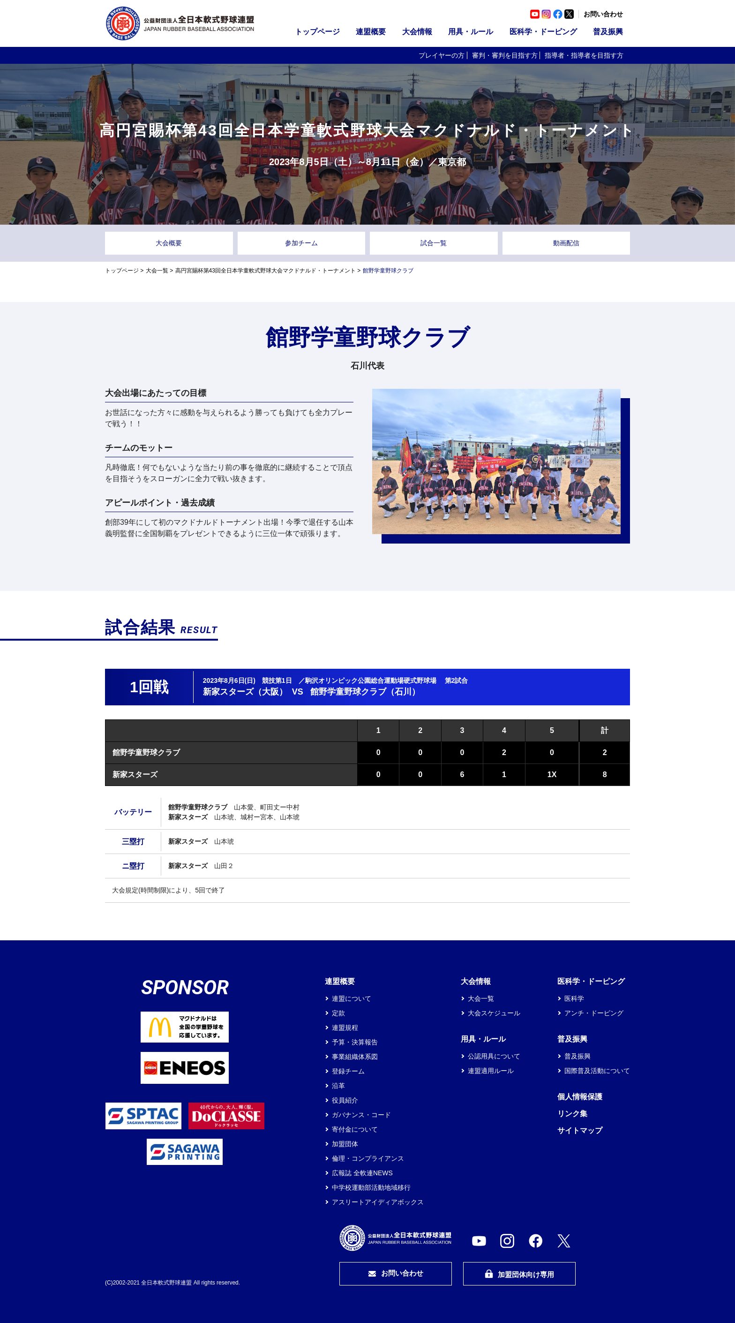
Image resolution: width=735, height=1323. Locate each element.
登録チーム (348, 1071)
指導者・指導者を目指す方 (584, 55)
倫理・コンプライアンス (368, 1158)
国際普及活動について (597, 1070)
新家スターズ (135, 775)
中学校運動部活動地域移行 (371, 1187)
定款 (338, 1013)
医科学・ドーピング (543, 32)
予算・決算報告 (355, 1042)
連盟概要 (371, 32)
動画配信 (566, 243)
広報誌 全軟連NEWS (362, 1173)
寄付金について (355, 1129)
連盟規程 (345, 1027)
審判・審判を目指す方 (505, 55)
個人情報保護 (579, 1097)
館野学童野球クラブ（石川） (365, 691)
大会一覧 (157, 270)
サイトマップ (579, 1130)
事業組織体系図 (355, 1056)
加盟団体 (345, 1144)
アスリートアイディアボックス (378, 1202)
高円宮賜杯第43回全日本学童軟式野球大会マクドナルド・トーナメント (265, 270)
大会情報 (417, 32)
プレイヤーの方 (442, 55)
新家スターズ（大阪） (245, 691)
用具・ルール (470, 32)
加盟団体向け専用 (519, 1274)
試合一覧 (433, 243)
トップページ (317, 32)
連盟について (351, 998)
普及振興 (608, 32)
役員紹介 (345, 1100)
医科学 (574, 998)
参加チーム (301, 243)
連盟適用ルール (491, 1070)
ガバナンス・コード (361, 1115)
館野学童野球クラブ (146, 752)
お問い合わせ (603, 14)
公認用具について (494, 1056)
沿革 (338, 1085)
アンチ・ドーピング (593, 1013)
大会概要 (169, 243)
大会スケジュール (494, 1013)
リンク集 (572, 1114)
